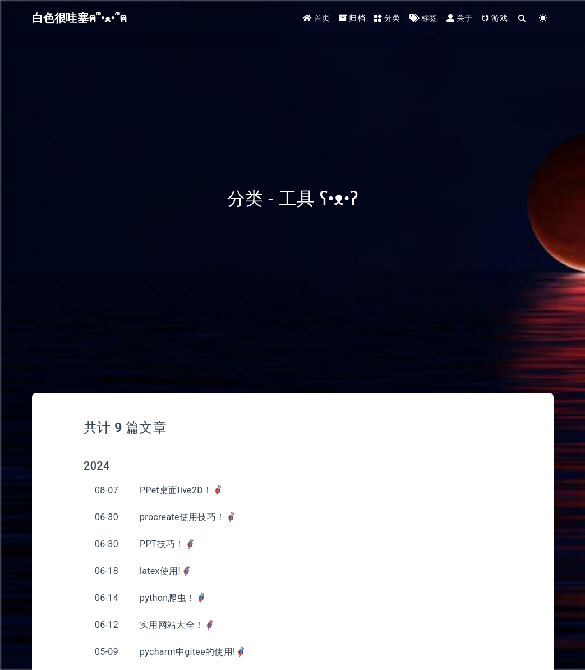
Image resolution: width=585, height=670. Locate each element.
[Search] (522, 18)
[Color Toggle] (543, 18)
